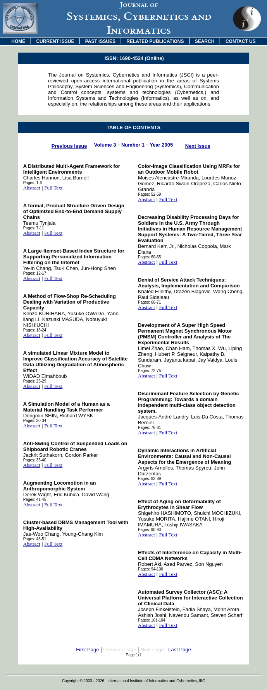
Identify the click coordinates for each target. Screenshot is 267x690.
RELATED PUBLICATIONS (155, 41)
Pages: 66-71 (149, 302)
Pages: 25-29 (35, 381)
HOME (18, 41)
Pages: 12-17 (35, 273)
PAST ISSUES (100, 41)
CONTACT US (241, 41)
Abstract (31, 188)
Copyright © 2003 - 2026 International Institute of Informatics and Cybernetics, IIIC (133, 681)
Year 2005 (161, 145)
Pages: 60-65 (149, 257)
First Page (87, 649)
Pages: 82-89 (149, 479)
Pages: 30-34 (35, 420)
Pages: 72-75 (149, 371)
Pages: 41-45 (35, 499)
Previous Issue (69, 146)
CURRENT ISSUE (55, 41)
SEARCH (205, 41)
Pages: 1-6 (32, 183)
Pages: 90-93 (149, 530)
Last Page (179, 649)
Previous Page (119, 649)
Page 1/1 (133, 655)
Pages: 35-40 (35, 460)
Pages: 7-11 (33, 228)
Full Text (53, 188)
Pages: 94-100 (150, 569)
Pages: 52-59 (149, 194)
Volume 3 (105, 145)
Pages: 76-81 (149, 427)
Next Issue (197, 146)
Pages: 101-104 (151, 620)
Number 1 (133, 145)
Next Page (152, 649)
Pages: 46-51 (35, 539)
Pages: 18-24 (35, 330)
